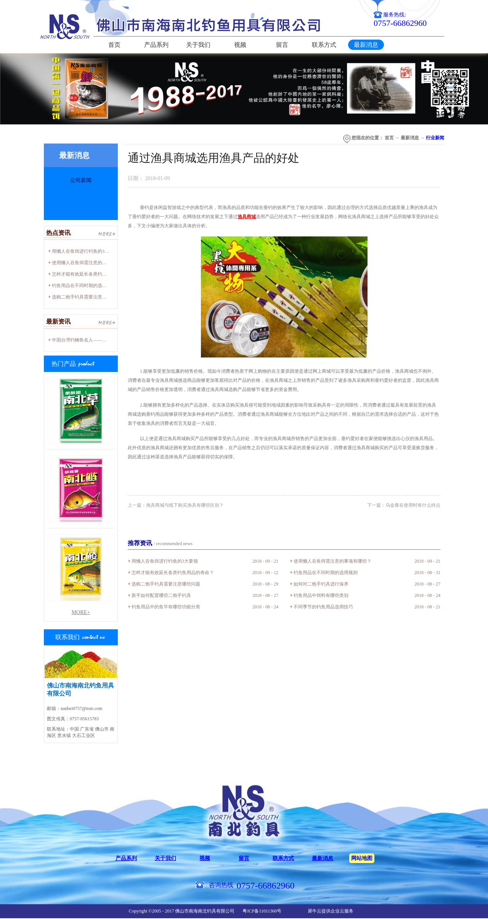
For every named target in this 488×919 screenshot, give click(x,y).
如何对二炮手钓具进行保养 (321, 584)
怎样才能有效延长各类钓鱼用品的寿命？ (93, 274)
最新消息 (410, 137)
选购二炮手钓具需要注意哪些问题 (86, 297)
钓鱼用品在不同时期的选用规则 (84, 285)
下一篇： (403, 505)
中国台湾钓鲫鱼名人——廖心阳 (84, 340)
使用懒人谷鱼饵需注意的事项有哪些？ (91, 262)
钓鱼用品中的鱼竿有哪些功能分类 (166, 606)
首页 (114, 44)
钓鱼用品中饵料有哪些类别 (321, 595)
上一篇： (176, 505)
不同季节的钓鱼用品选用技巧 (323, 606)
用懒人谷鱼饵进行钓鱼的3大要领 (85, 251)
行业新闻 (435, 137)
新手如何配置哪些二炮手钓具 (161, 595)
